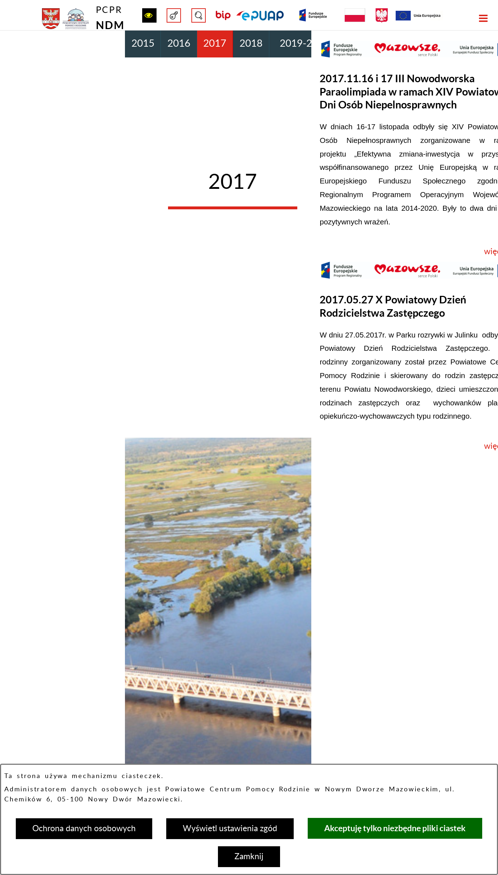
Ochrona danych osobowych (84, 828)
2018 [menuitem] (250, 43)
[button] (149, 15)
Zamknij (249, 856)
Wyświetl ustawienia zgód (230, 828)
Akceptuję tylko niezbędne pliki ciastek (395, 828)
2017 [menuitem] (214, 43)
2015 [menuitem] (142, 43)
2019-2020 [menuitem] (304, 43)
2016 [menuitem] (178, 43)
